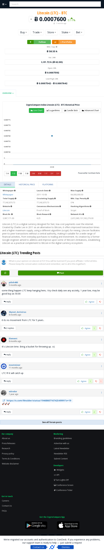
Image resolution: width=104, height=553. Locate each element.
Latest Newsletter (61, 448)
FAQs (4, 510)
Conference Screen (63, 485)
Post (60, 273)
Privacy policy (8, 453)
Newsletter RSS (60, 453)
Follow (36, 42)
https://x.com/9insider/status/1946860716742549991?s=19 (36, 400)
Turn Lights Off (61, 480)
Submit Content (61, 458)
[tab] (7, 184)
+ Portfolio (62, 42)
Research (6, 448)
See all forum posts (52, 422)
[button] (36, 110)
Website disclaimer (10, 463)
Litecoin (6, 210)
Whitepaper (8, 194)
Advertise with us (61, 443)
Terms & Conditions (11, 458)
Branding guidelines (63, 438)
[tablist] (52, 185)
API (56, 475)
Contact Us (7, 505)
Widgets (59, 470)
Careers (5, 500)
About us (6, 438)
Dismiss (66, 547)
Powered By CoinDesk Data (89, 173)
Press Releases (8, 443)
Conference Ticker (63, 490)
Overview (8, 93)
